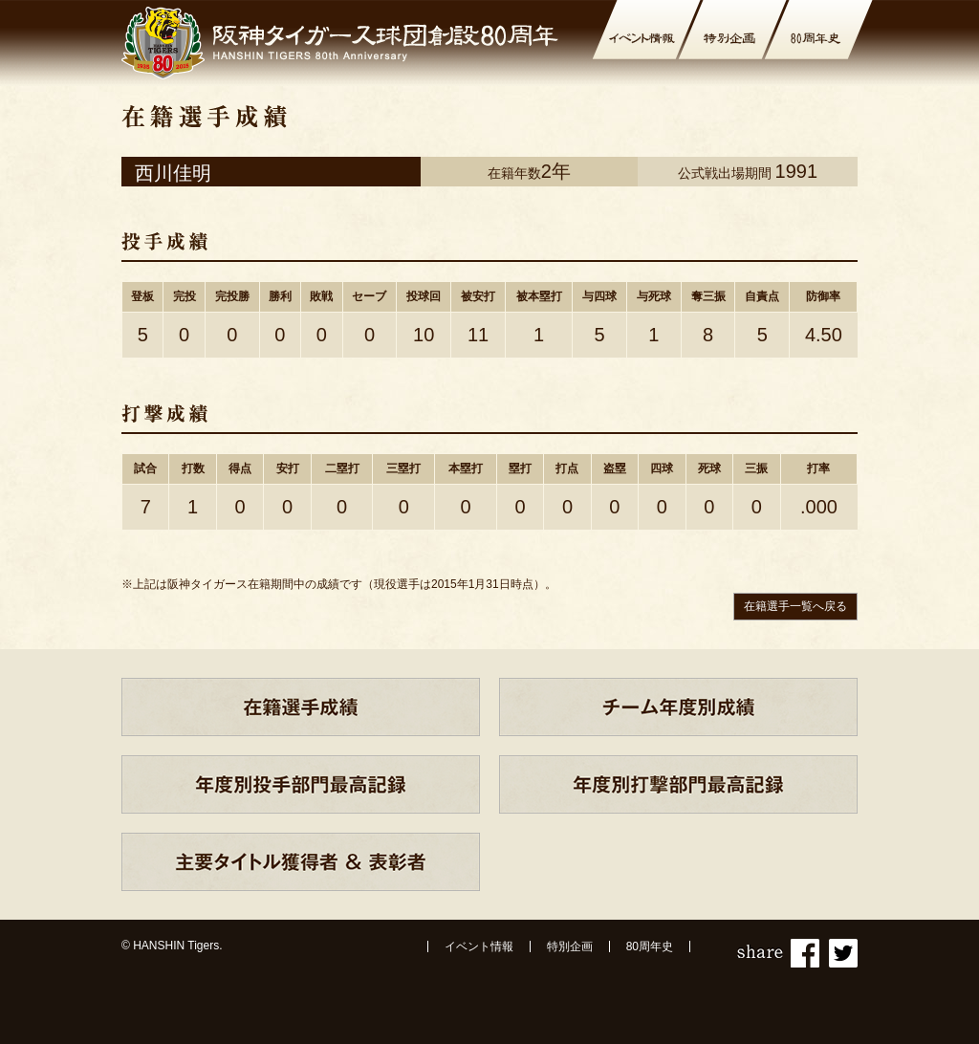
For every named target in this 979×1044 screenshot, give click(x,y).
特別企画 (570, 946)
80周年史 (649, 946)
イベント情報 (479, 946)
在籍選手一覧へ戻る (795, 606)
